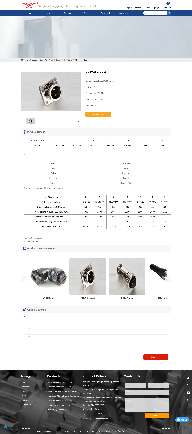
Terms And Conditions (121, 431)
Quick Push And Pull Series (50, 60)
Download (105, 13)
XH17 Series (68, 60)
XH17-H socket (81, 60)
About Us (49, 13)
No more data (36, 238)
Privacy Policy (104, 431)
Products (68, 13)
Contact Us (124, 13)
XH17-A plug (33, 241)
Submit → (155, 357)
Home (30, 13)
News (86, 13)
